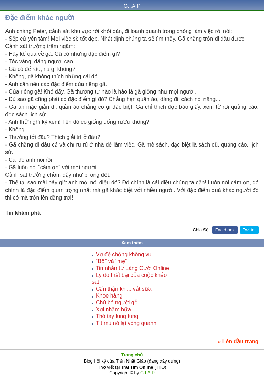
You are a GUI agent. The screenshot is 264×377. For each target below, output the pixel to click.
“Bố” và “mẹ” (111, 261)
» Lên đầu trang (238, 341)
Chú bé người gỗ (117, 302)
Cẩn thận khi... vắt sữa (124, 289)
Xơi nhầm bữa (113, 309)
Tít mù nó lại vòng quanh (126, 323)
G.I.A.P (132, 6)
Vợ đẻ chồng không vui (124, 254)
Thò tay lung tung (117, 316)
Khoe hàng (109, 296)
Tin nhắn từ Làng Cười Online (132, 268)
